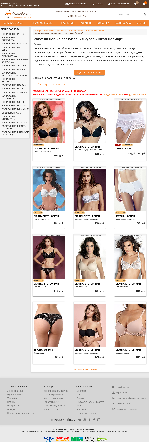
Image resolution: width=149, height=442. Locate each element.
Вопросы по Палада (14, 85)
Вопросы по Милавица (9, 97)
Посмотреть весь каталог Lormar (89, 369)
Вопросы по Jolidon (14, 66)
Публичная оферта (87, 413)
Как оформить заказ (53, 398)
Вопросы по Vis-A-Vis (14, 92)
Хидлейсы (67, 23)
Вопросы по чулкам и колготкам (15, 60)
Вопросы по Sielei (13, 102)
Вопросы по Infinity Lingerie (14, 127)
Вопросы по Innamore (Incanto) (15, 133)
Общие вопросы (11, 113)
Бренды (141, 23)
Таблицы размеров (53, 394)
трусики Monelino (137, 94)
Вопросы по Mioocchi (15, 122)
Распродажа (123, 23)
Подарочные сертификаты (21, 413)
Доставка (81, 391)
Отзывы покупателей (54, 405)
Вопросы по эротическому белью (15, 74)
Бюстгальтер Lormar (46, 148)
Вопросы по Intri (12, 89)
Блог (79, 405)
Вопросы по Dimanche (15, 109)
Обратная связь (121, 403)
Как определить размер (55, 391)
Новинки (85, 23)
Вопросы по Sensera (14, 44)
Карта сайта (119, 392)
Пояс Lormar (123, 148)
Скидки (80, 398)
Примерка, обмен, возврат (90, 402)
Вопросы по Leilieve (14, 69)
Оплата (81, 394)
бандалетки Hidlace (113, 94)
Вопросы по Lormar (14, 105)
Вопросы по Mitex (13, 34)
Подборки (103, 23)
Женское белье (13, 23)
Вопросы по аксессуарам (10, 54)
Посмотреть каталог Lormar (53, 84)
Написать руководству (124, 409)
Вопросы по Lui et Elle (13, 48)
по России (12, 3)
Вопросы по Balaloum (9, 80)
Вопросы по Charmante (9, 117)
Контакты (81, 409)
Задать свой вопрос (89, 73)
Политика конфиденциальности (129, 398)
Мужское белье (42, 23)
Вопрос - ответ (51, 409)
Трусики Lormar (125, 216)
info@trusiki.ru (120, 387)
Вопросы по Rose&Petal (9, 38)
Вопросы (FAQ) (51, 402)
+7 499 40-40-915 (76, 16)
